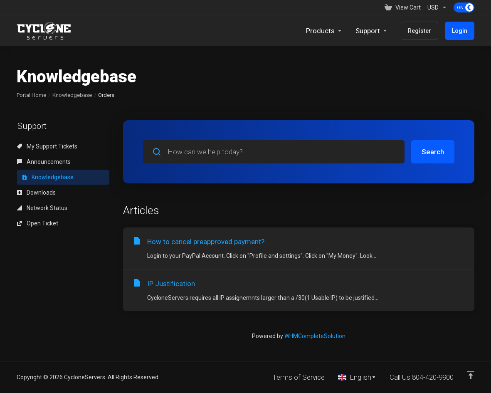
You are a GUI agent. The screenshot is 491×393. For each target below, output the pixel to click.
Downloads (36, 192)
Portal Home (31, 95)
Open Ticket (37, 223)
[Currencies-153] (437, 7)
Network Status (42, 208)
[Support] (371, 30)
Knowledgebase (72, 95)
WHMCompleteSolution (314, 336)
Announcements (44, 161)
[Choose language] (357, 377)
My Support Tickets (47, 146)
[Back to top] (470, 375)
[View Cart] (402, 7)
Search (433, 152)
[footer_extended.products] (324, 30)
